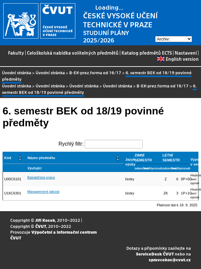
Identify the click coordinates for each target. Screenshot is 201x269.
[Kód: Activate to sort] (14, 158)
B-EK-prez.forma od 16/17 (95, 72)
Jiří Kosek (45, 220)
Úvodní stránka (16, 72)
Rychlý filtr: (70, 144)
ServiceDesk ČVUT (155, 253)
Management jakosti (43, 191)
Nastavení (186, 53)
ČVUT (40, 226)
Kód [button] (7, 158)
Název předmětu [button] (41, 158)
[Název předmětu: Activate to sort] (75, 158)
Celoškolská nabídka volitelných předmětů (73, 53)
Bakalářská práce (41, 177)
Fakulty (16, 53)
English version (177, 59)
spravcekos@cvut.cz (170, 259)
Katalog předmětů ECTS (146, 53)
